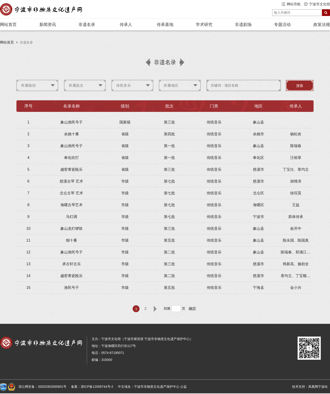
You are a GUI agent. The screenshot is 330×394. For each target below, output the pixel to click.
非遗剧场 (243, 24)
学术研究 (204, 24)
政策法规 (321, 24)
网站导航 (294, 4)
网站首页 (8, 24)
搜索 (299, 86)
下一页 (154, 308)
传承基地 (165, 24)
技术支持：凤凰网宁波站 (310, 386)
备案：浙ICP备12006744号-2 (92, 386)
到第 (167, 308)
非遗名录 (86, 24)
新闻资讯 (47, 24)
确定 (192, 309)
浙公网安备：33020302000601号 (42, 386)
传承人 (126, 24)
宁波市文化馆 (319, 4)
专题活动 (282, 24)
